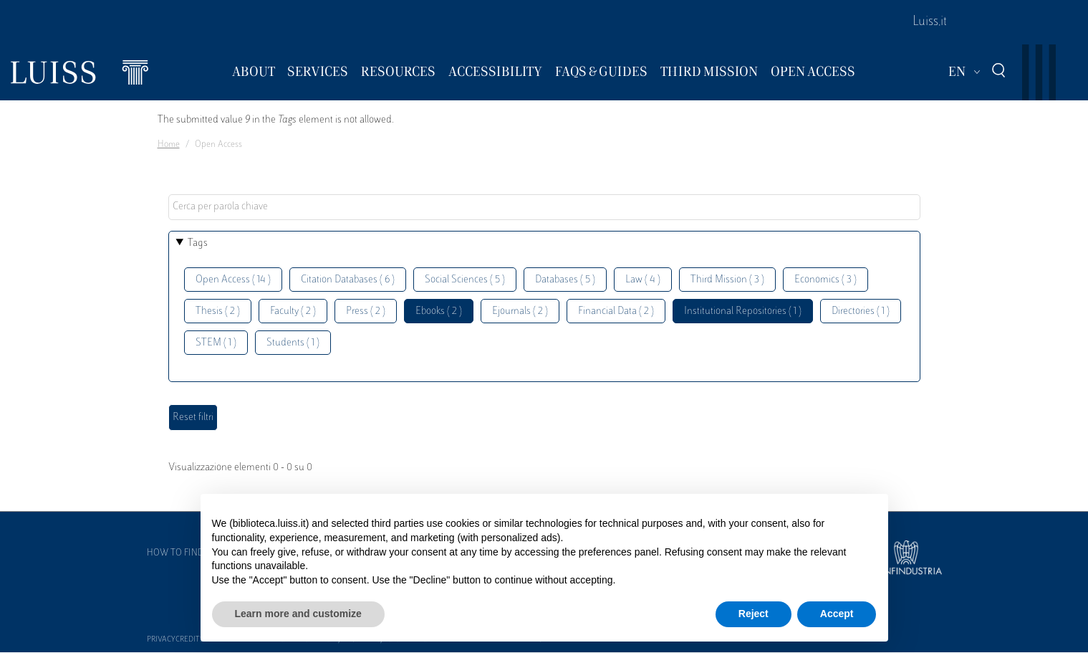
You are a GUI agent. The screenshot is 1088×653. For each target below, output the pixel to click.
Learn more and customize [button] (298, 613)
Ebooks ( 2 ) (438, 311)
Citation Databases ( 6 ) (348, 280)
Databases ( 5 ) (565, 280)
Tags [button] (198, 243)
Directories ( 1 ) (861, 311)
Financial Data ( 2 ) (616, 311)
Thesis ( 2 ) (218, 311)
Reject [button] (753, 613)
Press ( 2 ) (365, 311)
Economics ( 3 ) (825, 280)
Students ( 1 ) (292, 343)
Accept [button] (837, 613)
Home (169, 144)
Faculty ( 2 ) (293, 311)
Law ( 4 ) (642, 280)
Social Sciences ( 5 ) (465, 280)
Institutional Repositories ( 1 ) (742, 311)
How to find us (182, 553)
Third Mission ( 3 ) (727, 280)
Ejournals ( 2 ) (520, 311)
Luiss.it (930, 22)
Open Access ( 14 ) (233, 280)
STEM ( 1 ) (216, 343)
